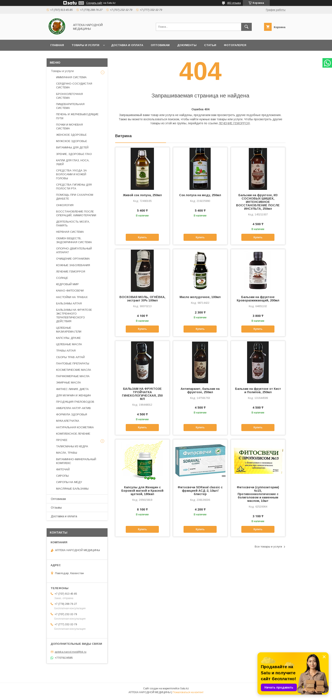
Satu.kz (184, 688)
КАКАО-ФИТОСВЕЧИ (70, 290)
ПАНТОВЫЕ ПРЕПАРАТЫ (72, 363)
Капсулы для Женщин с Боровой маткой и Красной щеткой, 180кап (142, 491)
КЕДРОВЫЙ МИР (67, 284)
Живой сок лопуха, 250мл (142, 195)
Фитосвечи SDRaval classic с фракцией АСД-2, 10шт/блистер (200, 491)
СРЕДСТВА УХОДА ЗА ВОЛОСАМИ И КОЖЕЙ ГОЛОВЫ (71, 174)
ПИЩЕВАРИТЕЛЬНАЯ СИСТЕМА (70, 106)
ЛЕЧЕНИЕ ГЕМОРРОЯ (234, 123)
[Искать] (246, 27)
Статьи (210, 45)
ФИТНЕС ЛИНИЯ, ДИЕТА (72, 389)
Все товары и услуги (268, 546)
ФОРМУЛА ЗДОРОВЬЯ (71, 414)
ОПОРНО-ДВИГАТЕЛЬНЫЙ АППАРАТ (74, 250)
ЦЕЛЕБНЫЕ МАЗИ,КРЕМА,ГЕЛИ (68, 329)
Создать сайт (94, 2)
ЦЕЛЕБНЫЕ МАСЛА (69, 344)
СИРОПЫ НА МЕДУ (69, 482)
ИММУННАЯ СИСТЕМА (71, 77)
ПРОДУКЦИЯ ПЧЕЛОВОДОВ (75, 401)
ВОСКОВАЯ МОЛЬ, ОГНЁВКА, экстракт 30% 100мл (142, 298)
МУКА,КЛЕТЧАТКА (67, 420)
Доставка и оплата (127, 45)
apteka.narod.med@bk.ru (70, 651)
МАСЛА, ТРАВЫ (66, 452)
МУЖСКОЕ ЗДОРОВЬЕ (71, 141)
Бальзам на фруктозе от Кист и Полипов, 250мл (258, 390)
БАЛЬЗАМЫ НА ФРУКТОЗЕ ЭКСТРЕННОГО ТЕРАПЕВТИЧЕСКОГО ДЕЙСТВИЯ (74, 315)
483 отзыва (234, 2)
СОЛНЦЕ (62, 277)
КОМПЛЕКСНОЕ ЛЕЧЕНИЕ (73, 433)
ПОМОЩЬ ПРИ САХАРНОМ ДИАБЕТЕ (74, 196)
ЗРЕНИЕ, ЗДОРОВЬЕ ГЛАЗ (74, 154)
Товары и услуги (85, 45)
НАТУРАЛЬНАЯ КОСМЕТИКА (75, 427)
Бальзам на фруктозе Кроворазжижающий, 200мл (258, 298)
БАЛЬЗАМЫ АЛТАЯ (69, 303)
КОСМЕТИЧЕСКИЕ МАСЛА (73, 369)
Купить (142, 237)
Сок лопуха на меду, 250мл (200, 195)
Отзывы (56, 507)
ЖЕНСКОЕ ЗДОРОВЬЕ (71, 134)
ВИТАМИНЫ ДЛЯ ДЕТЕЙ (72, 147)
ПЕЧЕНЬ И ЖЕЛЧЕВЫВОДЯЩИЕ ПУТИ (77, 116)
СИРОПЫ (62, 475)
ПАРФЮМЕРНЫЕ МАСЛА (73, 376)
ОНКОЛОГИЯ (64, 205)
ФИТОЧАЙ (63, 469)
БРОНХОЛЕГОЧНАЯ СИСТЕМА (69, 95)
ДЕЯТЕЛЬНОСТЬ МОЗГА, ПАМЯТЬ (73, 223)
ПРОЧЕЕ (61, 440)
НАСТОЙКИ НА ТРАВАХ (72, 297)
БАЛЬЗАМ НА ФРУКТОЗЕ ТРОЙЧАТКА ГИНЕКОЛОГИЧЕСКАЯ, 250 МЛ (142, 394)
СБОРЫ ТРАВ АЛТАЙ (70, 357)
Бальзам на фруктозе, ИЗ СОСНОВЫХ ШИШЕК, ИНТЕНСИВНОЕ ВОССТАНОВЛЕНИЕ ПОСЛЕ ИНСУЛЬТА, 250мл (258, 201)
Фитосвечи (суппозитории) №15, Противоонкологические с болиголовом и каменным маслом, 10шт (258, 494)
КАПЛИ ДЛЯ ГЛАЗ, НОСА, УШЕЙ (72, 162)
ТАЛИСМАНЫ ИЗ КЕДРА (72, 446)
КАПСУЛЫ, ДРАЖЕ (68, 337)
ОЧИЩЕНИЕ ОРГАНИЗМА (73, 258)
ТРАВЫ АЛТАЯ (66, 350)
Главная (57, 45)
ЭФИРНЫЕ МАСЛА (68, 382)
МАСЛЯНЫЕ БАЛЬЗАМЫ (72, 488)
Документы (186, 45)
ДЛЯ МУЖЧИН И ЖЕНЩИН (73, 395)
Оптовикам (160, 45)
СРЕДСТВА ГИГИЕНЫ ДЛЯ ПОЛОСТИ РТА (74, 186)
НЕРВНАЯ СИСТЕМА (70, 231)
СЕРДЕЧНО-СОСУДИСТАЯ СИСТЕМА (74, 85)
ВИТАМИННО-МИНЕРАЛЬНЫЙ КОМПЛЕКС (76, 461)
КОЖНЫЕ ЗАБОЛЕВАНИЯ (73, 265)
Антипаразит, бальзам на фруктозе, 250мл (200, 390)
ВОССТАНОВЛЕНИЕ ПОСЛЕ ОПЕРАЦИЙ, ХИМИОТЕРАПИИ (76, 213)
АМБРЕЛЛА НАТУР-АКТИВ (73, 408)
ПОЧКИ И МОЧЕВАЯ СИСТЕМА (69, 126)
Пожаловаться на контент (188, 692)
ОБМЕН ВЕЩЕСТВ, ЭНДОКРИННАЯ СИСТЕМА (74, 240)
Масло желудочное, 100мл (200, 297)
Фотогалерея (235, 45)
